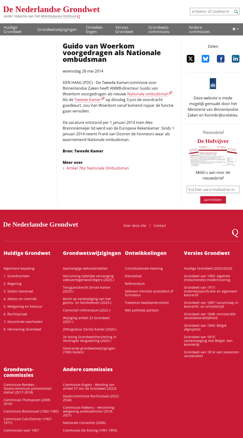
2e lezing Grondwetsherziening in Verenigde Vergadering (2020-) (90, 339)
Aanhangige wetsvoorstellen (85, 268)
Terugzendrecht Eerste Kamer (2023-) (87, 289)
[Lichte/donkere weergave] (235, 29)
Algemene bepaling (19, 268)
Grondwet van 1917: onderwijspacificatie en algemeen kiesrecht (210, 291)
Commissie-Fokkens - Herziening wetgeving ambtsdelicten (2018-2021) (88, 411)
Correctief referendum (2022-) (86, 310)
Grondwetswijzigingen (57, 29)
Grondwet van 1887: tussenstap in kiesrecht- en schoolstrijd (211, 304)
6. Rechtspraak (15, 314)
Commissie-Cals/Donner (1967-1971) (28, 421)
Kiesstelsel (133, 276)
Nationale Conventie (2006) (84, 422)
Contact (160, 225)
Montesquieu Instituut (58, 16)
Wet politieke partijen (142, 310)
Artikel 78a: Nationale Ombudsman (97, 168)
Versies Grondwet (124, 29)
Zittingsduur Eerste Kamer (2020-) (90, 329)
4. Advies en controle (20, 299)
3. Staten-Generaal (18, 291)
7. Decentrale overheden (23, 321)
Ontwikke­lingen (94, 29)
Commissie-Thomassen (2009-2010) (27, 402)
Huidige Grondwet (13, 29)
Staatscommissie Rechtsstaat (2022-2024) (91, 398)
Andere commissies (199, 29)
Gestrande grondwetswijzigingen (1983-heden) (89, 350)
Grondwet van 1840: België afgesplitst (205, 327)
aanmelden (213, 199)
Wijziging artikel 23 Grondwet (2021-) (86, 320)
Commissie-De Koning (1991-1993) (90, 430)
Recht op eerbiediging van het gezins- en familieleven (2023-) (87, 301)
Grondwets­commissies (158, 29)
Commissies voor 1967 (21, 430)
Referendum (135, 283)
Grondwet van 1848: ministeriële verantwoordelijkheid (210, 316)
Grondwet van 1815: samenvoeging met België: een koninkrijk (208, 341)
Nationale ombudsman (147, 94)
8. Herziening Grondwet (22, 329)
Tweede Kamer (87, 99)
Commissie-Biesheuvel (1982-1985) (31, 411)
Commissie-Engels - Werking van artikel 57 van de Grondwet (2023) (89, 386)
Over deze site (134, 225)
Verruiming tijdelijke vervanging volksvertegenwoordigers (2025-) (88, 278)
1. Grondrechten (17, 276)
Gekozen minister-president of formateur (149, 293)
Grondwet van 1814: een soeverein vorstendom (211, 354)
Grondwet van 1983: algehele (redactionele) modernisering (207, 278)
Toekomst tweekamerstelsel (147, 302)
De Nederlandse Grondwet (51, 9)
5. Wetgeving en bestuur (23, 306)
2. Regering (13, 283)
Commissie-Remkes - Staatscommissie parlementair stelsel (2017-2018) (28, 388)
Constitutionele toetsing (144, 268)
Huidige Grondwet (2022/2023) (208, 268)
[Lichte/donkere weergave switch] (235, 29)
